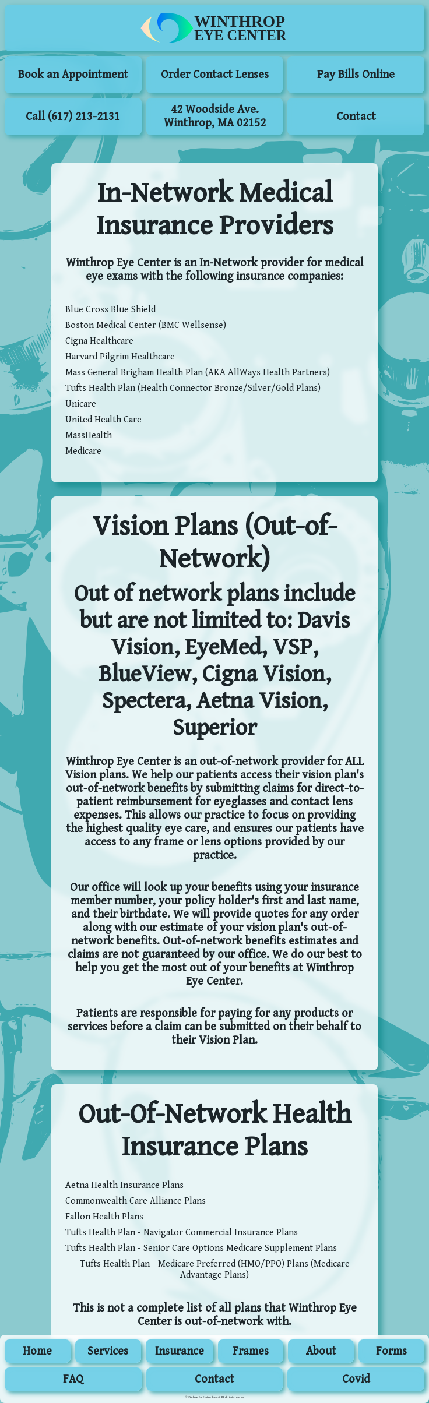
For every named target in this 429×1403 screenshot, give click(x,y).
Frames (251, 1351)
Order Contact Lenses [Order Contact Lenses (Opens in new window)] (215, 75)
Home (37, 1351)
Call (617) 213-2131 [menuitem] (73, 117)
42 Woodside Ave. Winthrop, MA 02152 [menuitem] (215, 116)
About (321, 1351)
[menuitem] (214, 28)
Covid (356, 1379)
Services (107, 1351)
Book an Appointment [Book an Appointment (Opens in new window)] (73, 75)
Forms (391, 1351)
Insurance (179, 1351)
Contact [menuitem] (356, 117)
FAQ (73, 1379)
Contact (214, 1379)
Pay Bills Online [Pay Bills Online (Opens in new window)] (356, 75)
